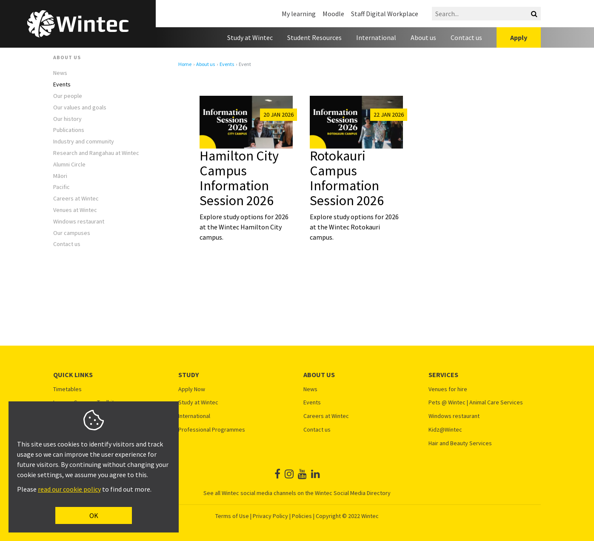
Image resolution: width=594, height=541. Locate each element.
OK (93, 515)
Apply (518, 37)
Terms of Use (232, 516)
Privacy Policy (270, 516)
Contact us (466, 37)
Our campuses (71, 233)
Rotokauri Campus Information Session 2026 (347, 178)
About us (423, 37)
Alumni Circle (69, 164)
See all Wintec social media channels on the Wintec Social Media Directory (297, 493)
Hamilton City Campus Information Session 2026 (239, 178)
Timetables (67, 389)
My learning (299, 13)
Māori (60, 176)
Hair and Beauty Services (460, 443)
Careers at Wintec (76, 198)
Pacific (61, 187)
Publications (68, 130)
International (376, 37)
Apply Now (191, 389)
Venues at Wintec (75, 210)
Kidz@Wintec (445, 429)
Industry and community (83, 141)
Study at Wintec (250, 37)
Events (62, 84)
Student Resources (314, 37)
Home (184, 64)
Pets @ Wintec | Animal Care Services (475, 402)
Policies (302, 516)
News (60, 73)
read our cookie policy (69, 489)
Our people (67, 96)
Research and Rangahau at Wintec (96, 153)
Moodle (333, 13)
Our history (67, 119)
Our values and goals (79, 107)
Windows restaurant (78, 221)
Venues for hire (447, 389)
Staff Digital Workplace (384, 13)
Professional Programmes (211, 429)
